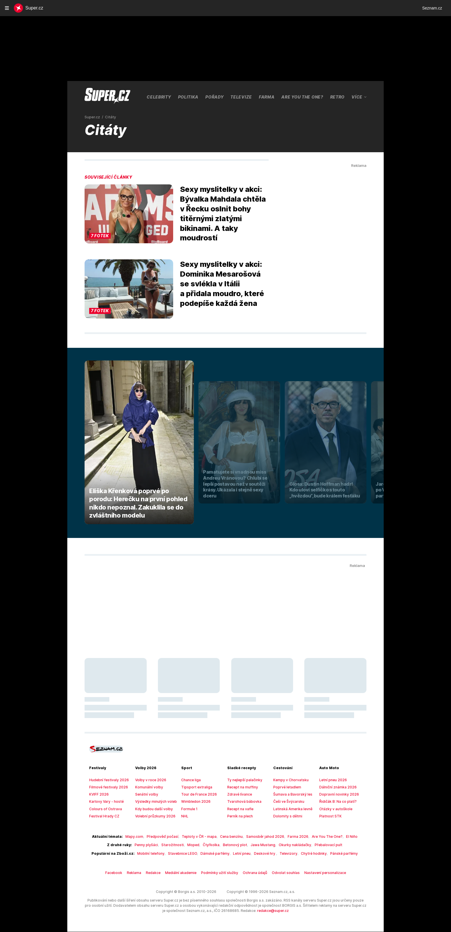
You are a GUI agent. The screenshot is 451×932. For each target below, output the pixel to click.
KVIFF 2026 (98, 794)
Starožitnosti (177, 845)
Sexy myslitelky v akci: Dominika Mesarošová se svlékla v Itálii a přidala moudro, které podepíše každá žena (221, 283)
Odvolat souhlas (282, 873)
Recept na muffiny (241, 787)
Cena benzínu (229, 837)
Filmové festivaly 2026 (106, 787)
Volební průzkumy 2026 (153, 816)
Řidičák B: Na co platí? (336, 802)
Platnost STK (329, 816)
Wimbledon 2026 (194, 802)
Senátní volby (145, 794)
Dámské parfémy (215, 854)
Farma (265, 96)
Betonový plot (233, 845)
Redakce (159, 873)
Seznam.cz (432, 8)
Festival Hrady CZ (103, 816)
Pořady (214, 96)
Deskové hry (261, 854)
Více (359, 97)
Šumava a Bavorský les (291, 794)
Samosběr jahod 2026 (260, 837)
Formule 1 (189, 809)
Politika (188, 96)
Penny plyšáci (154, 845)
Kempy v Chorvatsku (289, 780)
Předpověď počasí (166, 837)
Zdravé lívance (238, 794)
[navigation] (7, 8)
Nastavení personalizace (318, 873)
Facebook (122, 873)
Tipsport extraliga (194, 787)
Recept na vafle (239, 809)
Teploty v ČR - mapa (199, 837)
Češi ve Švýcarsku (287, 802)
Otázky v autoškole (333, 809)
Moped (196, 845)
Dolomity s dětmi (286, 816)
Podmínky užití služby (221, 873)
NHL (184, 816)
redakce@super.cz (245, 911)
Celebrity (158, 96)
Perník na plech (239, 816)
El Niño (340, 837)
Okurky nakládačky (288, 845)
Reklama (141, 873)
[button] (129, 214)
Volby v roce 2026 (149, 780)
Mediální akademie (185, 873)
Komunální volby (148, 787)
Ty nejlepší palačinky (243, 780)
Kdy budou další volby (152, 809)
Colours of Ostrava (103, 809)
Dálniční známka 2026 (336, 787)
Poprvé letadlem (285, 787)
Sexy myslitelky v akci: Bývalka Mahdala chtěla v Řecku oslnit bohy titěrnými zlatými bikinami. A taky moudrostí (222, 213)
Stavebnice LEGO (184, 854)
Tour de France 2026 (197, 794)
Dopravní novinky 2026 (337, 794)
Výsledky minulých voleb (154, 802)
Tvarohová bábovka (242, 802)
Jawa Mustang (259, 845)
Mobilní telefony (155, 854)
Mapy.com (140, 837)
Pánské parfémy (332, 854)
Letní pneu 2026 (331, 780)
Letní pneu (240, 854)
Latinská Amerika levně (291, 809)
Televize (240, 96)
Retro (337, 96)
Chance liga (190, 780)
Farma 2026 (290, 837)
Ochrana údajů (253, 873)
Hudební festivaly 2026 (106, 780)
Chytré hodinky (305, 854)
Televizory (282, 854)
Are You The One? (301, 96)
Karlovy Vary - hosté (104, 802)
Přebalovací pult (318, 845)
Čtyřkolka (212, 845)
